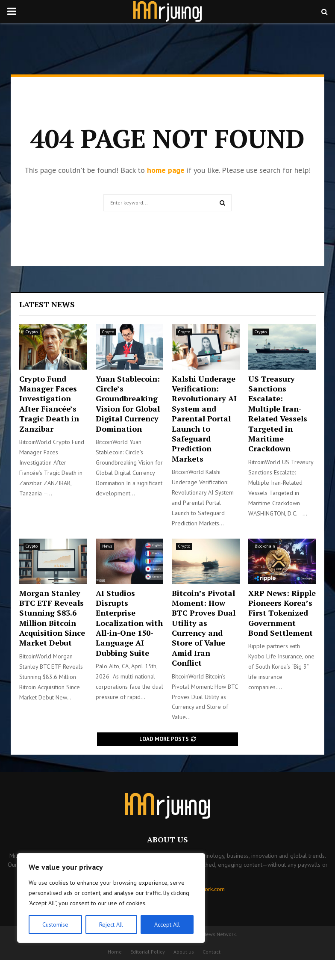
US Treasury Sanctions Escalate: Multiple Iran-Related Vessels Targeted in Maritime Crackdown (277, 413)
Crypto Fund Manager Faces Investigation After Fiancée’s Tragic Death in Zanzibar (49, 403)
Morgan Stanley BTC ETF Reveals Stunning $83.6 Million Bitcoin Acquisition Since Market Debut (52, 618)
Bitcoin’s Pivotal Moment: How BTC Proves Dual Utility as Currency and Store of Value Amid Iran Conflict (203, 628)
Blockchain (265, 546)
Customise (55, 924)
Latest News (47, 304)
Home (115, 951)
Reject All (111, 924)
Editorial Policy (147, 951)
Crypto (32, 332)
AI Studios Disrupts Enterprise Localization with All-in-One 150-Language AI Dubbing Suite (129, 623)
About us (183, 951)
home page (166, 170)
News (107, 546)
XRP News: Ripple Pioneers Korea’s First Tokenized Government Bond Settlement (282, 613)
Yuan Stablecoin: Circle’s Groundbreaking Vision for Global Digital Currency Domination (128, 403)
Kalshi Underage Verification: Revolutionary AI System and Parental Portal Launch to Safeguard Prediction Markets (204, 418)
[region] (111, 898)
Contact (211, 951)
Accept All (167, 924)
